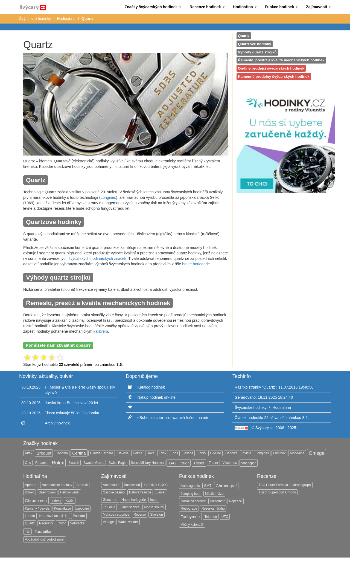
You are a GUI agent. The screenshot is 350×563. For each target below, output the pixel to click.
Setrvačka (77, 523)
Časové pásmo (114, 492)
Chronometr (36, 500)
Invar (154, 500)
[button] (153, 7)
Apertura (31, 485)
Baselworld (132, 485)
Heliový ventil (70, 492)
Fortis (201, 453)
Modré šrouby (154, 507)
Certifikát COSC (156, 485)
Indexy (56, 500)
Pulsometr (217, 501)
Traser (213, 463)
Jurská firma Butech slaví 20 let (71, 403)
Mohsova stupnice (116, 514)
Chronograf (226, 485)
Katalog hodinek (151, 387)
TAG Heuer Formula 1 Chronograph (285, 485)
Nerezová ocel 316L (54, 516)
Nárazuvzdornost (193, 501)
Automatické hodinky (57, 485)
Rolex (58, 463)
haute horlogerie (196, 264)
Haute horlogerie (134, 500)
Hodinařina (66, 18)
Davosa (123, 453)
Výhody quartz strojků (257, 52)
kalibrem (101, 331)
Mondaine (297, 453)
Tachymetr (190, 516)
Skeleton (156, 514)
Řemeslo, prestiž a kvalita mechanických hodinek (281, 60)
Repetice (235, 501)
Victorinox (230, 463)
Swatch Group (93, 463)
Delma (137, 453)
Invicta (246, 453)
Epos (174, 453)
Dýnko (29, 492)
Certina (79, 453)
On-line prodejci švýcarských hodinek (271, 68)
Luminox (279, 453)
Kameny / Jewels (37, 508)
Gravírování (47, 492)
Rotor (62, 523)
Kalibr (69, 500)
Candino (62, 453)
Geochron (110, 500)
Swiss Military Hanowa (147, 463)
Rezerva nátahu (213, 508)
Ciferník (82, 485)
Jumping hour (191, 494)
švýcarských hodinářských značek (97, 258)
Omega (316, 453)
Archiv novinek (57, 423)
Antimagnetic (190, 486)
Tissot (198, 463)
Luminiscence (129, 507)
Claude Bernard (101, 453)
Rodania (41, 463)
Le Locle (109, 507)
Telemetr (211, 517)
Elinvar (161, 492)
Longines (108, 197)
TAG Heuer (178, 463)
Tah (27, 531)
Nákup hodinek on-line (156, 397)
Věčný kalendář (192, 525)
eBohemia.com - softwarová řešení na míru (174, 417)
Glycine (215, 453)
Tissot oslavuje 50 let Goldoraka (72, 413)
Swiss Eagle (117, 463)
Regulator (46, 523)
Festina (187, 453)
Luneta (30, 516)
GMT (207, 486)
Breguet (44, 453)
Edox (162, 453)
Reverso (140, 514)
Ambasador (111, 485)
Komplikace (62, 508)
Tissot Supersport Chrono (277, 492)
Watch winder (128, 522)
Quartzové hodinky (254, 44)
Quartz (244, 36)
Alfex (28, 453)
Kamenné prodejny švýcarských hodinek (274, 76)
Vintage (108, 522)
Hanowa (231, 453)
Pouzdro (79, 516)
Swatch (73, 463)
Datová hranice (140, 492)
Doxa (150, 453)
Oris (28, 463)
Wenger (248, 463)
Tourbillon (43, 531)
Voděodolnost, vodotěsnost (44, 539)
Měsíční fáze (214, 494)
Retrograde (189, 508)
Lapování (82, 508)
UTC (224, 517)
